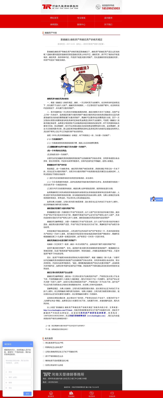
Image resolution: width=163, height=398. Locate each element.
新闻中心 (81, 24)
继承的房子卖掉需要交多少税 (57, 361)
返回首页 (51, 394)
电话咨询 (92, 394)
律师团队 (54, 24)
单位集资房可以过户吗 (54, 343)
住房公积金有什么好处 (54, 365)
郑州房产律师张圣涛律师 (93, 313)
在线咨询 (112, 394)
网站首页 (54, 18)
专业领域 (81, 18)
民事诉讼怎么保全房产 (54, 347)
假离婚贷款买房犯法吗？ (60, 329)
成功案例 (108, 18)
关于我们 (108, 24)
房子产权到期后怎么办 (54, 356)
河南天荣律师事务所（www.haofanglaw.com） (87, 316)
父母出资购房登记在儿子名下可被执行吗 (61, 352)
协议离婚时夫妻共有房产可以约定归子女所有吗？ (68, 326)
